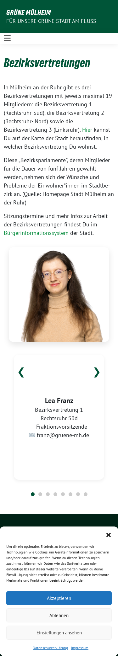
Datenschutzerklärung (50, 647)
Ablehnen (59, 615)
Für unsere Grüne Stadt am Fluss (51, 21)
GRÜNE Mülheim (28, 12)
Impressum (79, 647)
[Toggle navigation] (7, 38)
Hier (87, 129)
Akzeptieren (59, 598)
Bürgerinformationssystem (36, 232)
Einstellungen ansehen (59, 633)
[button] (108, 534)
